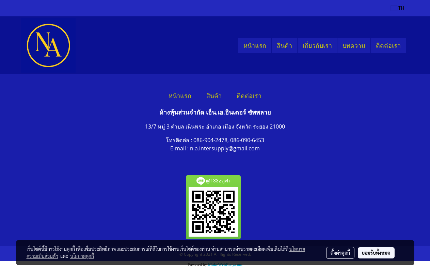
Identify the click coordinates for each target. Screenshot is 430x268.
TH (397, 8)
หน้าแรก (254, 45)
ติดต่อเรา (388, 45)
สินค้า (284, 45)
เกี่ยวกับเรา (317, 45)
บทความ (354, 45)
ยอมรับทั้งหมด (376, 253)
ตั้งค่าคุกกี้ (340, 253)
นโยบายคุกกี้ (82, 256)
